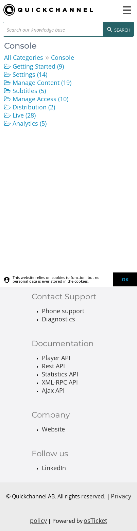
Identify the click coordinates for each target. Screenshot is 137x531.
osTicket (95, 520)
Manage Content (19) (42, 82)
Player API (56, 358)
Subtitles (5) (29, 91)
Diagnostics (58, 319)
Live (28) (24, 115)
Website (53, 429)
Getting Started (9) (38, 66)
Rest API (53, 366)
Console (62, 57)
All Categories (23, 57)
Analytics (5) (30, 123)
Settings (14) (30, 74)
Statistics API (60, 374)
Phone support (63, 311)
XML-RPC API (60, 382)
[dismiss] (125, 279)
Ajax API (53, 390)
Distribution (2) (34, 107)
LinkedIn (54, 468)
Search (118, 30)
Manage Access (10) (40, 99)
